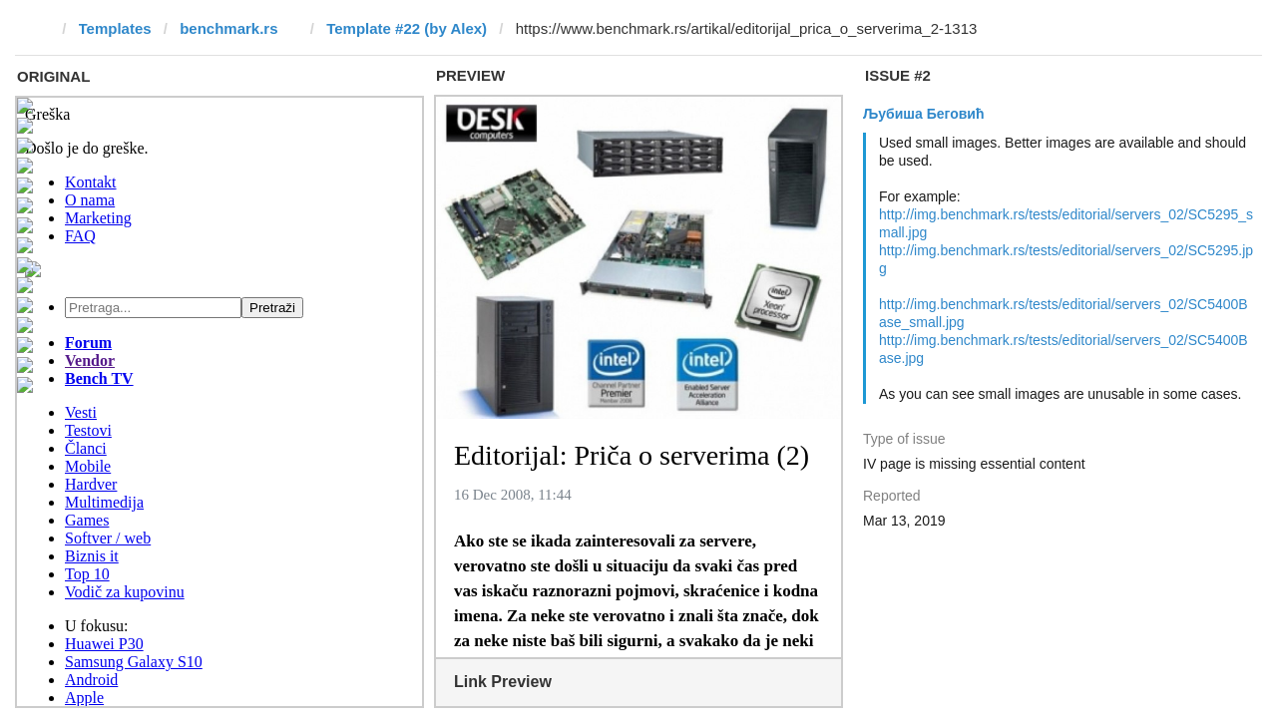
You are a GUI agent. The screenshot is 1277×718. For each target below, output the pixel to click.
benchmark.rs (228, 28)
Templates (115, 28)
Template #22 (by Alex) (406, 28)
